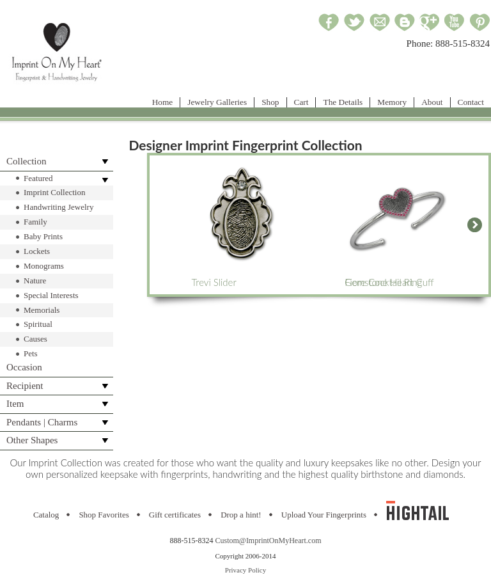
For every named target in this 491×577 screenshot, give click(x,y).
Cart (301, 102)
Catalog (46, 514)
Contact (471, 102)
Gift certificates (175, 514)
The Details (342, 102)
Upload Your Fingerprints (323, 514)
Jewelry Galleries (217, 102)
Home (162, 102)
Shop (270, 102)
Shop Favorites (104, 514)
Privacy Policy (245, 570)
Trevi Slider (242, 225)
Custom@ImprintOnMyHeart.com (268, 540)
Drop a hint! (241, 514)
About (431, 102)
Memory (392, 102)
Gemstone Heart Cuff (396, 225)
